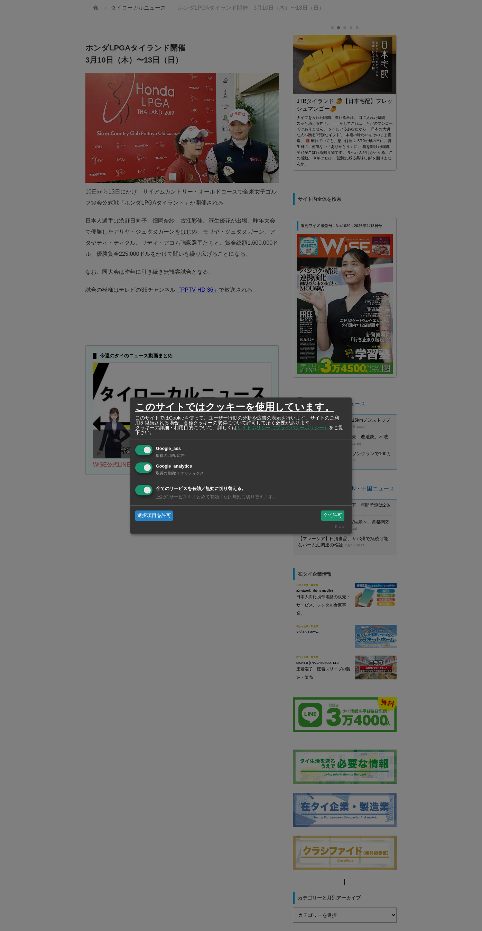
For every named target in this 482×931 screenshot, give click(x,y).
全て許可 (332, 515)
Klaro (339, 527)
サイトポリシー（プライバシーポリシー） (283, 427)
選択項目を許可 (154, 515)
